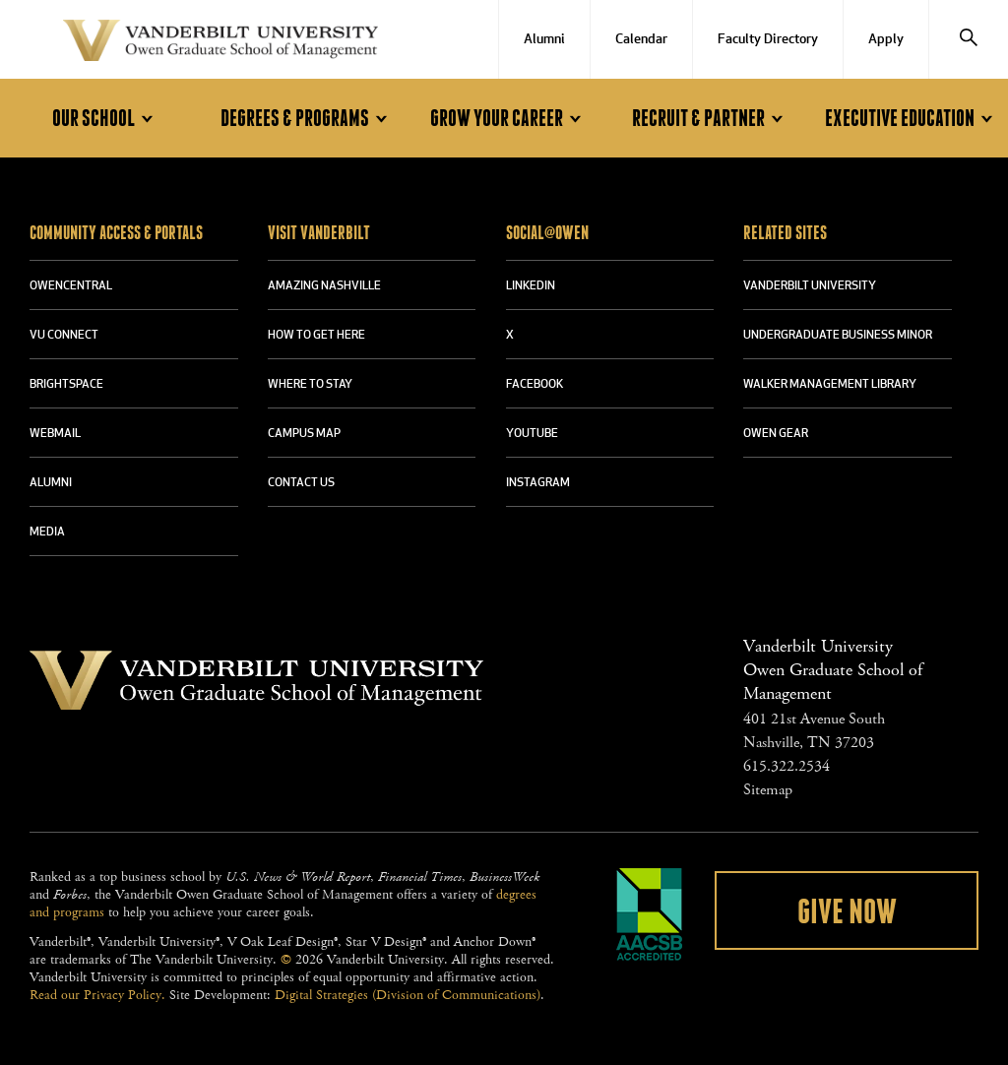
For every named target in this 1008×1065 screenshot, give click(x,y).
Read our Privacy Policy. (97, 995)
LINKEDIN (530, 286)
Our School (105, 118)
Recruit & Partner (710, 118)
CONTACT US (301, 483)
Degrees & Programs (307, 118)
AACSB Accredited (649, 914)
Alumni (544, 39)
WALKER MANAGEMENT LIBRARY (829, 385)
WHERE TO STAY (310, 385)
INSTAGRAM (538, 483)
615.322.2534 (786, 766)
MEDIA (47, 532)
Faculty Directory (768, 39)
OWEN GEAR (775, 434)
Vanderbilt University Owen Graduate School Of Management (220, 44)
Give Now (847, 912)
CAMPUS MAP (304, 434)
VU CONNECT (64, 336)
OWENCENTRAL (71, 286)
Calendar (641, 39)
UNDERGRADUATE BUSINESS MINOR (837, 336)
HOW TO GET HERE (316, 336)
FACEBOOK (534, 385)
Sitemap (767, 790)
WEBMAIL (55, 434)
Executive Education (912, 118)
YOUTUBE (532, 434)
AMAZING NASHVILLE (324, 286)
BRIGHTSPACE (66, 385)
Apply (886, 39)
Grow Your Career (509, 118)
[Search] (968, 39)
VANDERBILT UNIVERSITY (809, 286)
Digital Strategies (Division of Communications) (407, 995)
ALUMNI (51, 483)
